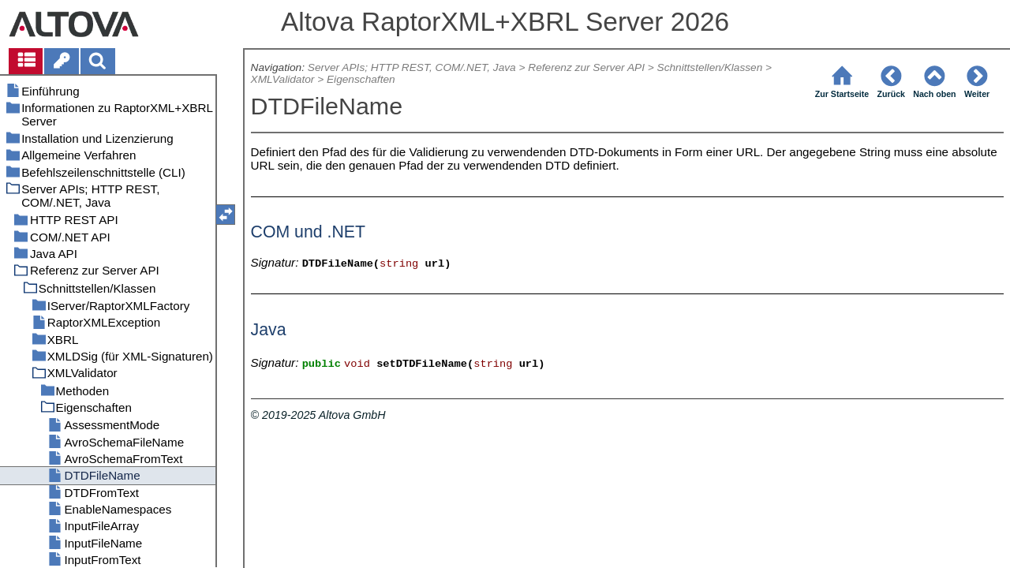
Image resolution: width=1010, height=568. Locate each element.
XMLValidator (283, 79)
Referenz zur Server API (586, 67)
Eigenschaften (361, 79)
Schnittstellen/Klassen (710, 67)
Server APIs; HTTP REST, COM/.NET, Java (412, 67)
